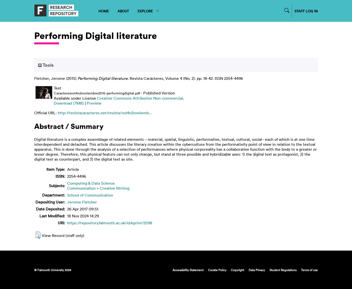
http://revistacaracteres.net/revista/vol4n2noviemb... (105, 112)
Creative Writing (114, 188)
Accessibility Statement (188, 270)
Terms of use (309, 270)
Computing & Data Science (91, 183)
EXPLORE (149, 11)
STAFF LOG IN (306, 11)
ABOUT (123, 11)
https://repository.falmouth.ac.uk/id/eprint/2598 (109, 222)
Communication (81, 188)
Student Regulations (282, 270)
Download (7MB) (69, 103)
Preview (94, 103)
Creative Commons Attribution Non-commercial (140, 98)
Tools (46, 65)
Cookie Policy (217, 270)
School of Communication (90, 195)
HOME (103, 11)
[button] (38, 235)
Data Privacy (257, 270)
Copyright (237, 270)
